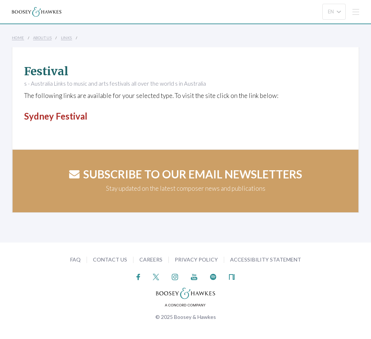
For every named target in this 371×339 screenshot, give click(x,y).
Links (66, 37)
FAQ (75, 259)
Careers (150, 259)
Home (18, 37)
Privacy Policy (196, 259)
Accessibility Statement (265, 259)
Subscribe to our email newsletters (185, 174)
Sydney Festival (55, 116)
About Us (42, 37)
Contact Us (110, 259)
